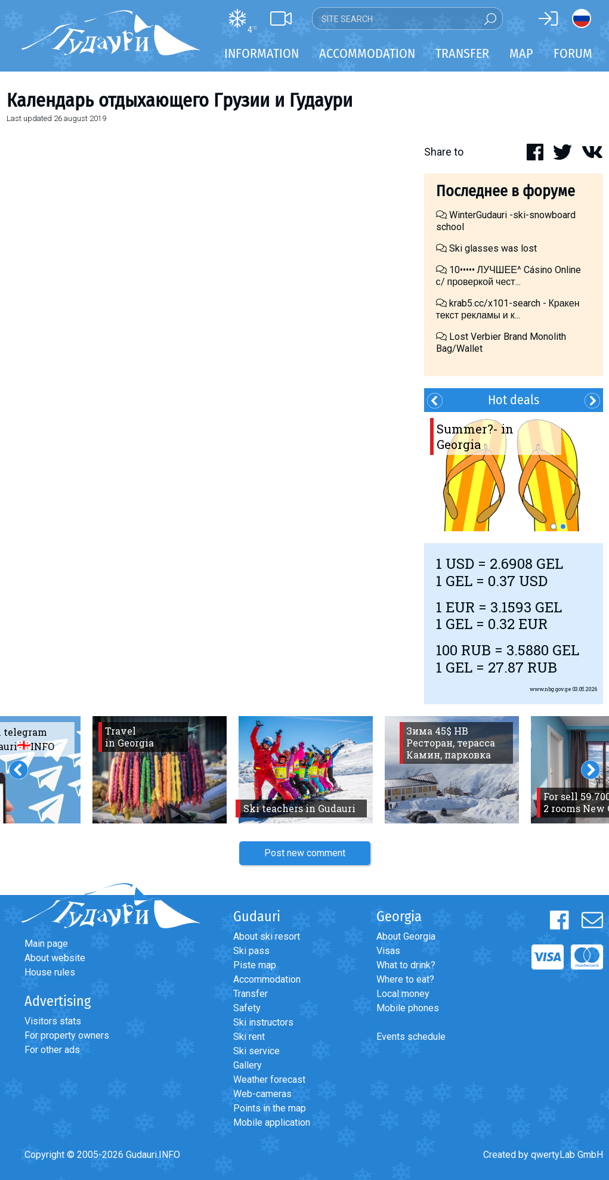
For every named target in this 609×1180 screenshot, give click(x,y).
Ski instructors (263, 1022)
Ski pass (251, 950)
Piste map (254, 965)
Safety (247, 1008)
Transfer (250, 993)
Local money (402, 993)
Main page (46, 943)
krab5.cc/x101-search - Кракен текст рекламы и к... (508, 309)
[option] (513, 471)
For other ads (52, 1049)
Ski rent (249, 1036)
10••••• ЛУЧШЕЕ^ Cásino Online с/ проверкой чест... (508, 275)
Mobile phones (407, 1008)
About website (54, 958)
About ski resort (266, 936)
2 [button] (563, 526)
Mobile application (271, 1122)
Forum (573, 53)
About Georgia (405, 936)
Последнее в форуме (505, 191)
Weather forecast (269, 1079)
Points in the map (269, 1108)
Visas (388, 950)
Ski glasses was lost (486, 248)
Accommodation (267, 979)
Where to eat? (405, 979)
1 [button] (554, 526)
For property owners (66, 1035)
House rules (49, 972)
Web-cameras (262, 1094)
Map (521, 53)
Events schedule (411, 1036)
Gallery (247, 1065)
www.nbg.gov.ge (550, 689)
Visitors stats (52, 1021)
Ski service (256, 1051)
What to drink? (405, 965)
